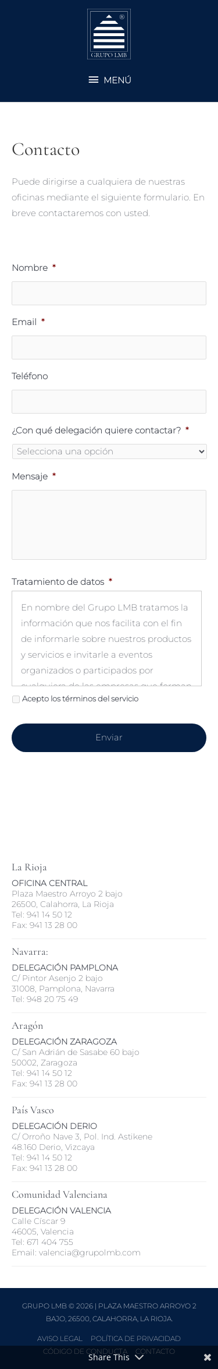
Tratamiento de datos (62, 582)
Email (28, 322)
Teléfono (30, 376)
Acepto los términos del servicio (80, 698)
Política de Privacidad (136, 1339)
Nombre (33, 268)
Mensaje (33, 476)
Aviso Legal (60, 1339)
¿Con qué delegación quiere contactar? (100, 430)
